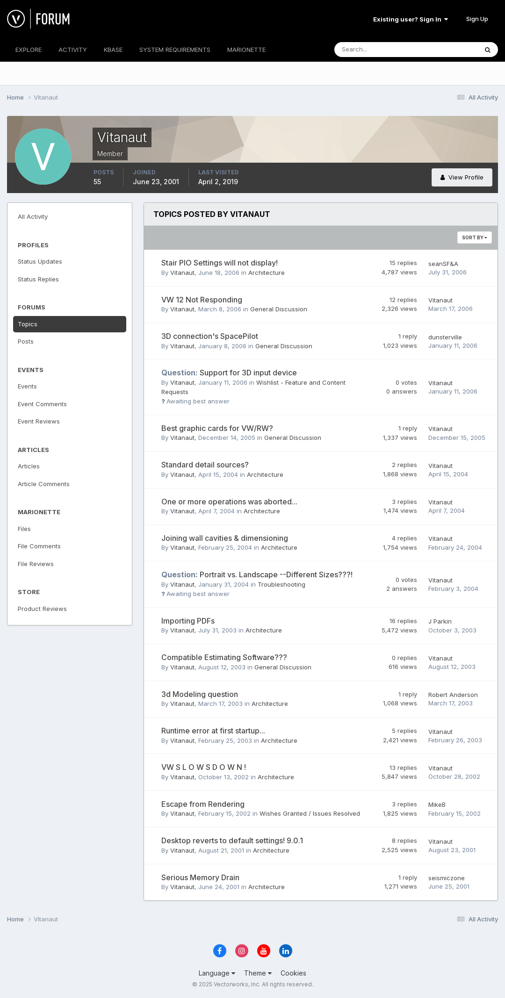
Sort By (474, 237)
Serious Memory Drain (200, 877)
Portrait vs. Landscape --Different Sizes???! (257, 574)
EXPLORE (28, 49)
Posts (26, 341)
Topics (27, 324)
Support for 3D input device (229, 372)
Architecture (266, 272)
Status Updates (40, 261)
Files (24, 528)
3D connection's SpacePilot (209, 336)
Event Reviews (39, 421)
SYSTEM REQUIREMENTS (174, 49)
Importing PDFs (188, 620)
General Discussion (278, 309)
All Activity (33, 216)
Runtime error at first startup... (213, 730)
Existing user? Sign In (410, 19)
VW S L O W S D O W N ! (203, 767)
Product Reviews (42, 608)
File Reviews (36, 563)
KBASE (113, 49)
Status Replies (38, 279)
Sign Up (477, 18)
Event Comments (42, 404)
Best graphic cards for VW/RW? (217, 428)
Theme (258, 973)
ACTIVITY (72, 49)
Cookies (293, 973)
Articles (29, 466)
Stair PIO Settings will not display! (219, 262)
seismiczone (446, 878)
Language (217, 973)
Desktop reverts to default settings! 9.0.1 (232, 840)
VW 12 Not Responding (201, 299)
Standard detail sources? (205, 464)
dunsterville (445, 337)
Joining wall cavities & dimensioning (224, 538)
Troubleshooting (281, 584)
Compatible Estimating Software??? (224, 657)
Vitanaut (182, 272)
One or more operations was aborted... (229, 501)
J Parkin (440, 621)
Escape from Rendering (203, 804)
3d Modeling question (199, 694)
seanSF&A (443, 263)
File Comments (39, 546)
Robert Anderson (453, 694)
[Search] (375, 49)
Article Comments (44, 484)
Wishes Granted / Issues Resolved (310, 813)
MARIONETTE (246, 49)
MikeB (437, 804)
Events (27, 386)
